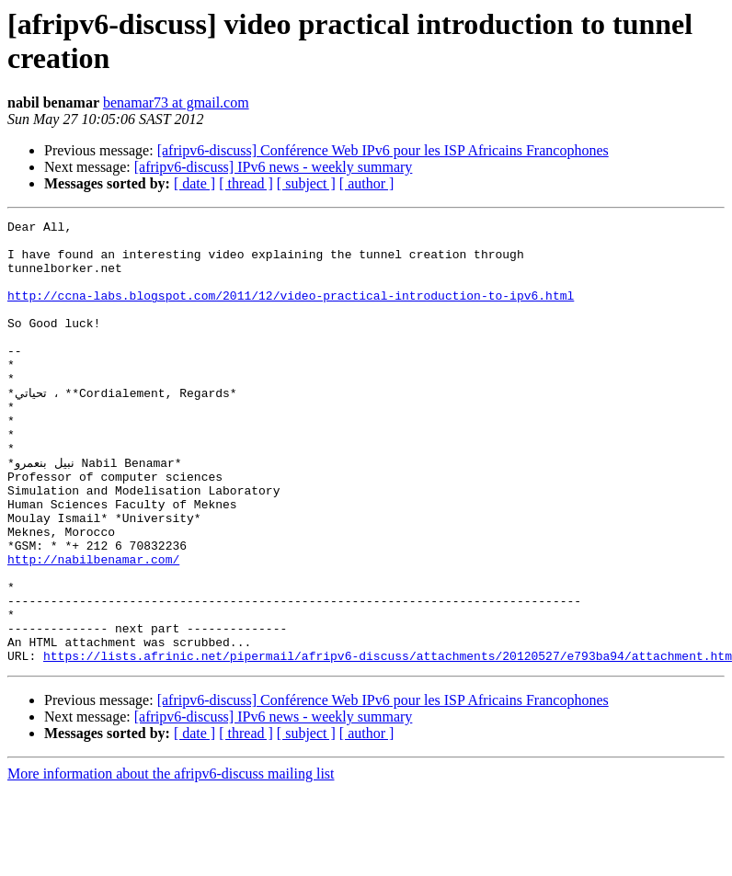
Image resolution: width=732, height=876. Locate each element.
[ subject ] (306, 183)
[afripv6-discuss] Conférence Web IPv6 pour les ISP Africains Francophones (383, 150)
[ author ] (367, 183)
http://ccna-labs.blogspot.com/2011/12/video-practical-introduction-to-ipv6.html (290, 311)
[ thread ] (246, 183)
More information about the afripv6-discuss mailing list (171, 860)
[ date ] (194, 183)
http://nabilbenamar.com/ (93, 626)
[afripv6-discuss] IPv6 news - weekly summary (273, 167)
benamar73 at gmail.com (176, 102)
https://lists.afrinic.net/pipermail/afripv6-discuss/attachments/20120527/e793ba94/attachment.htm (387, 742)
